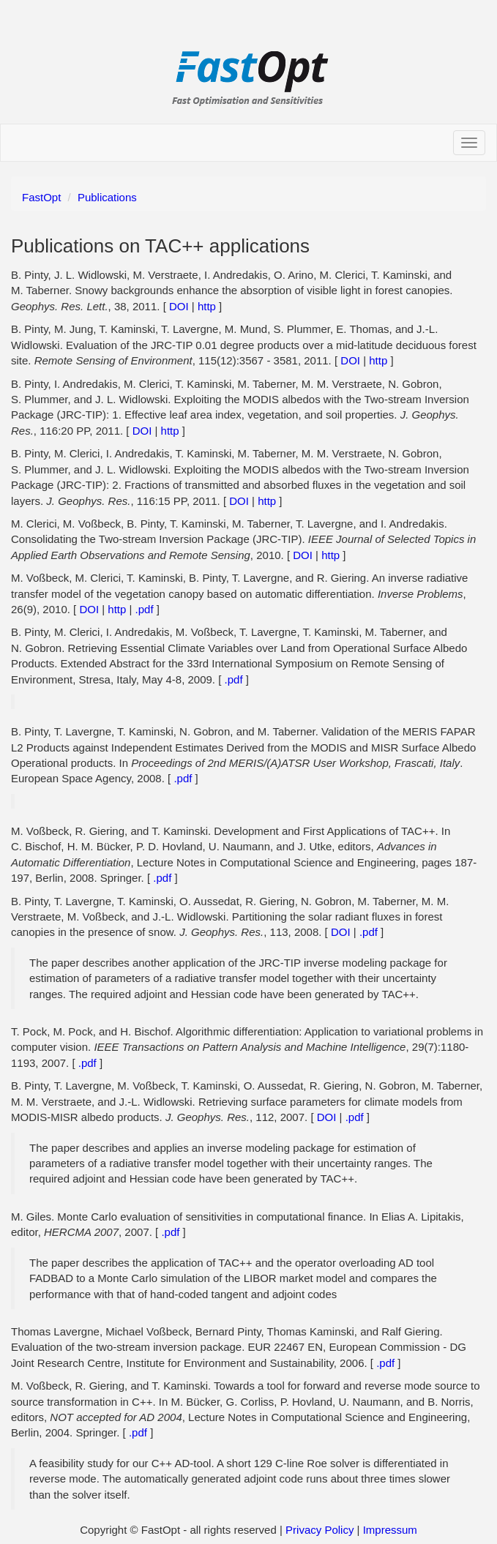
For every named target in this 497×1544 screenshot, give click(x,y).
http (207, 306)
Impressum (390, 1530)
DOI (179, 306)
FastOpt (41, 197)
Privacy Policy (321, 1530)
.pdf (144, 609)
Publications (107, 197)
